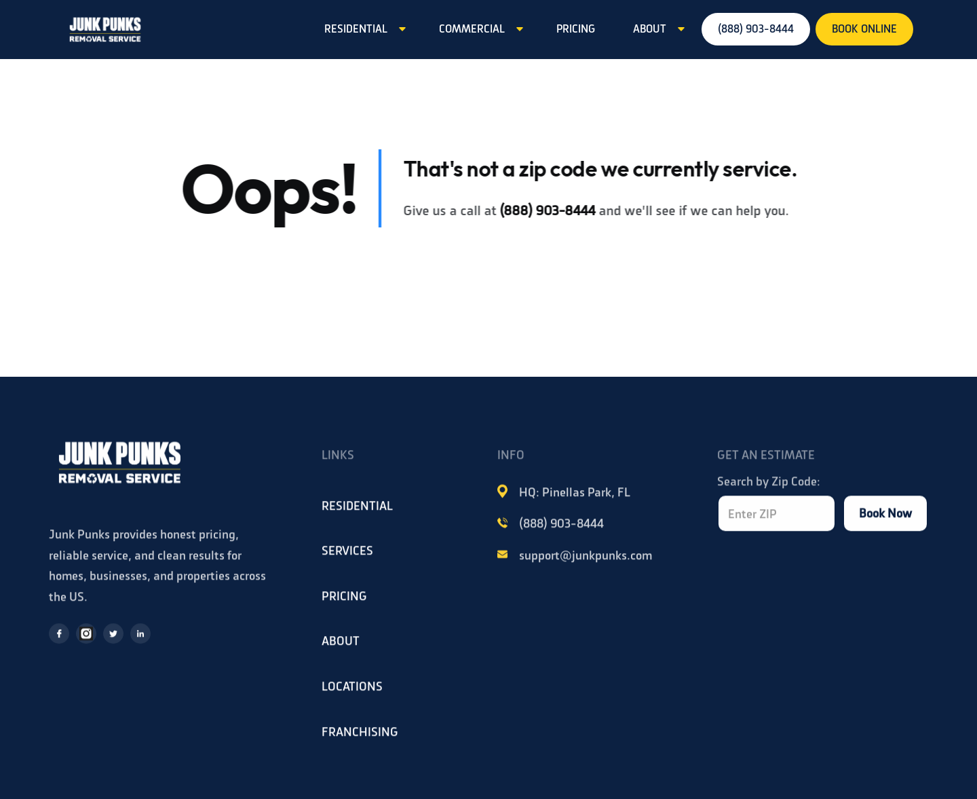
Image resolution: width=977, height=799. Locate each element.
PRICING (575, 29)
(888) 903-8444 (756, 29)
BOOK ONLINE (864, 29)
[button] (362, 29)
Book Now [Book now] (885, 514)
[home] (105, 29)
